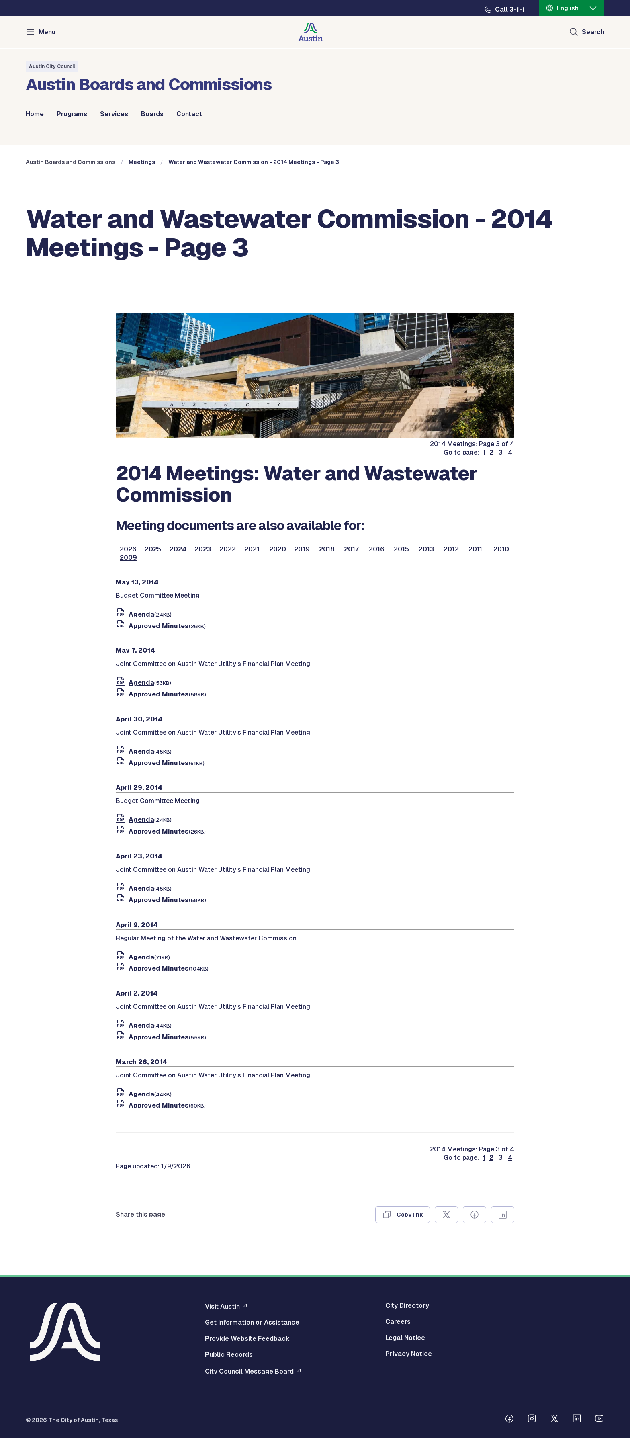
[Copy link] (402, 1214)
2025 (153, 549)
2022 (227, 549)
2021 (252, 549)
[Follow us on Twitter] (554, 1419)
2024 (178, 549)
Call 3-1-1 (510, 9)
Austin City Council (52, 66)
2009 (128, 558)
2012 (451, 549)
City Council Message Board (249, 1371)
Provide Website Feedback (247, 1339)
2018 (327, 549)
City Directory (407, 1306)
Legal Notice (405, 1338)
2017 (351, 549)
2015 (401, 549)
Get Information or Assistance (252, 1322)
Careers (398, 1322)
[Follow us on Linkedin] (577, 1419)
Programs (72, 114)
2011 (475, 549)
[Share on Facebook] (474, 1214)
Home (35, 114)
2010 (501, 549)
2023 (202, 549)
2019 (302, 549)
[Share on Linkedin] (502, 1214)
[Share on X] (446, 1214)
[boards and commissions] (315, 435)
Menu (47, 32)
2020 (277, 549)
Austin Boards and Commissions (70, 162)
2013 (426, 549)
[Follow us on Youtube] (599, 1419)
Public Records (229, 1355)
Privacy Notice (408, 1354)
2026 (128, 549)
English (568, 8)
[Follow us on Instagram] (532, 1419)
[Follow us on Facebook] (509, 1419)
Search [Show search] (593, 32)
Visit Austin (222, 1306)
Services (114, 114)
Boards (152, 114)
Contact (189, 114)
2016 (377, 549)
